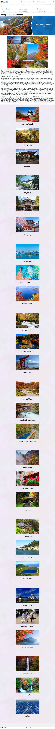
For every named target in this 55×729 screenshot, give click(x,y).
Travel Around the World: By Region (19, 5)
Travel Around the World (6, 5)
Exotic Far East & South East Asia (35, 5)
